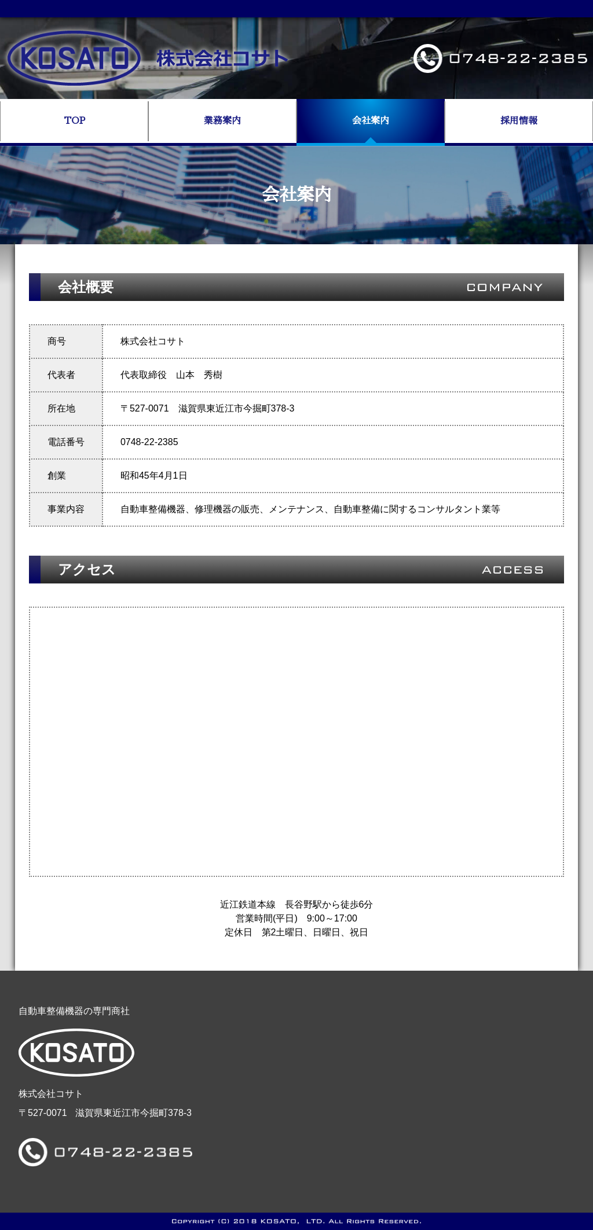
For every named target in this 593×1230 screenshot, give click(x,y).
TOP (74, 121)
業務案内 (222, 121)
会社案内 (370, 121)
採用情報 (518, 121)
